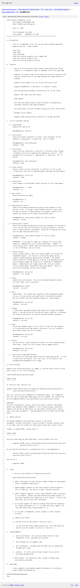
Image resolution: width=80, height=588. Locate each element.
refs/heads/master (61, 9)
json (76, 585)
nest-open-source (9, 9)
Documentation (8, 12)
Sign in (76, 3)
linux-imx (48, 9)
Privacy (17, 585)
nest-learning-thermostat (28, 9)
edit (46, 16)
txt (72, 585)
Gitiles (11, 585)
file (41, 16)
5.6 (42, 9)
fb (17, 12)
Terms (22, 585)
